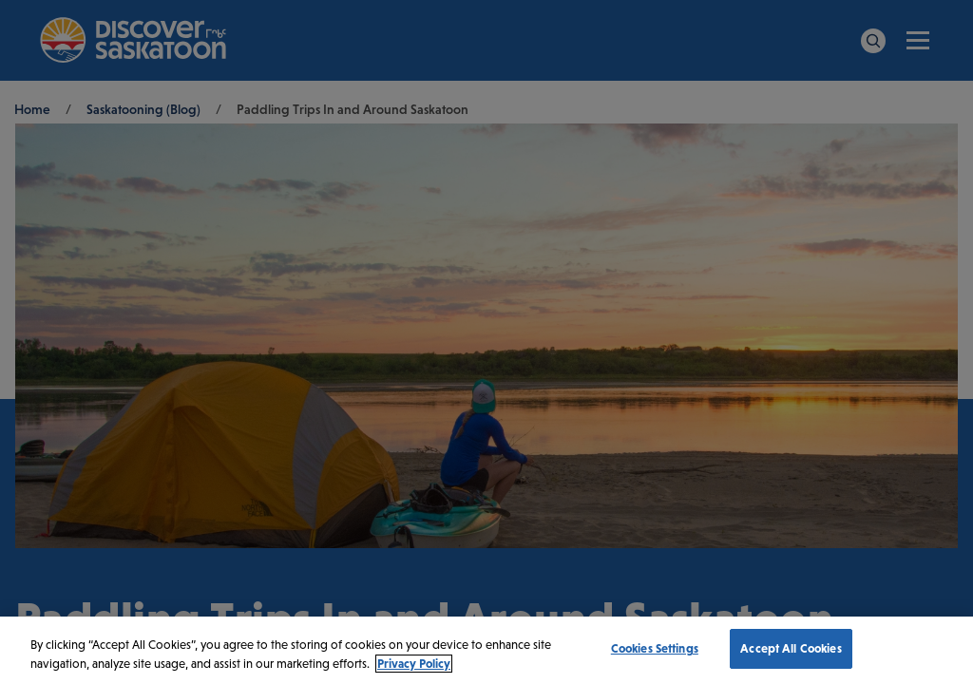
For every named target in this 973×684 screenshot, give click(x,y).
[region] (486, 650)
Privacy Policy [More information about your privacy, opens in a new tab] (413, 663)
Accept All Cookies (790, 648)
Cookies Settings (654, 648)
